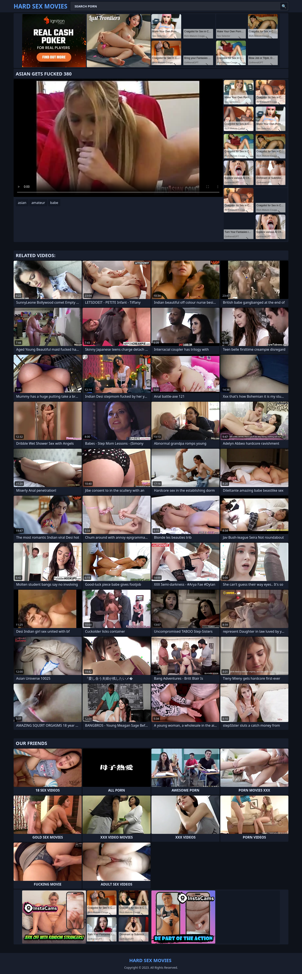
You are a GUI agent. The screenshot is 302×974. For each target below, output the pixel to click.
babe (54, 202)
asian (22, 202)
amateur (38, 202)
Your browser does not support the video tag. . (118, 138)
